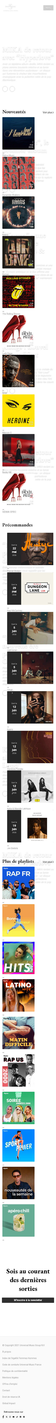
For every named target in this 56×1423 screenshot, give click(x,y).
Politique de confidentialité (15, 1371)
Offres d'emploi (9, 1384)
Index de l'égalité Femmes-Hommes (19, 1358)
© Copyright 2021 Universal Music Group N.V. (23, 1345)
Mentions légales (10, 1377)
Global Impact (8, 1403)
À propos (6, 1352)
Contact (6, 1390)
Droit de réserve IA (11, 1397)
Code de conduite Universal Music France (21, 1364)
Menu (48, 8)
